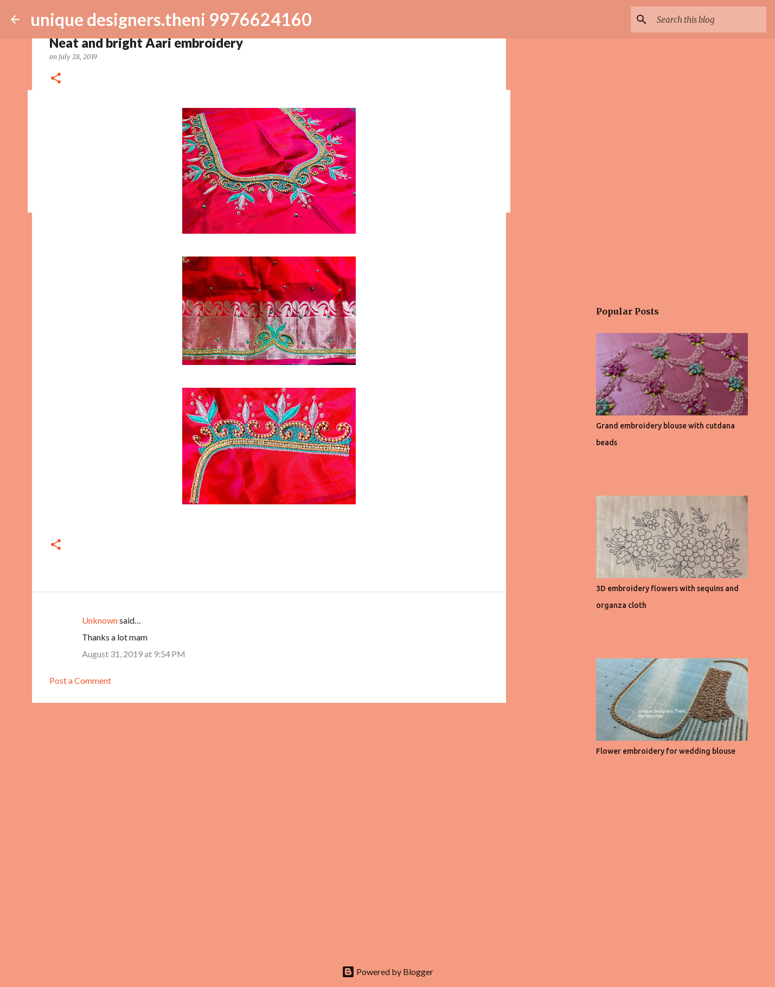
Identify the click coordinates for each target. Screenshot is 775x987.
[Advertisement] (269, 795)
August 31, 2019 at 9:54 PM (133, 654)
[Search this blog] (709, 20)
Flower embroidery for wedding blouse (665, 751)
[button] (55, 79)
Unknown (100, 620)
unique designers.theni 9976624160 (171, 19)
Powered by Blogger (387, 971)
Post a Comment (80, 680)
